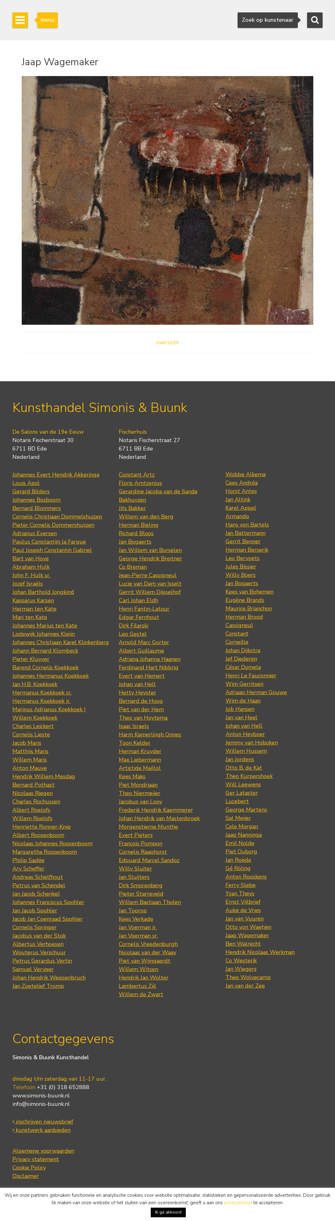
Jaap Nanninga (244, 835)
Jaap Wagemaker (247, 935)
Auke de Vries (243, 910)
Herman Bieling (139, 525)
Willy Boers (241, 575)
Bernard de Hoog (141, 701)
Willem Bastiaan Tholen (150, 902)
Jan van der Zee (245, 985)
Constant (237, 633)
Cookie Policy (29, 1167)
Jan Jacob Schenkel (36, 894)
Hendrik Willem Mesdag (43, 776)
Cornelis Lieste (31, 734)
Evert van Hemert (142, 676)
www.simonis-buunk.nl (41, 1095)
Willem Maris (29, 759)
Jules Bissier (241, 566)
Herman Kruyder (140, 751)
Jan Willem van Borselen (150, 550)
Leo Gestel (133, 634)
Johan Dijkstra (243, 650)
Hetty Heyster (137, 692)
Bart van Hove (30, 558)
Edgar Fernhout (139, 617)
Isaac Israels (134, 726)
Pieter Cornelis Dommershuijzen (53, 525)
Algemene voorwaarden (43, 1151)
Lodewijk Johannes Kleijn (43, 634)
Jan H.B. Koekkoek (34, 684)
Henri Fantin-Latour (144, 609)
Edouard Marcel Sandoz (149, 860)
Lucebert (237, 801)
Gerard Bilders (31, 491)
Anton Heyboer (245, 734)
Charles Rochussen (36, 801)
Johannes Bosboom (36, 500)
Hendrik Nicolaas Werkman (260, 952)
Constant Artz (136, 474)
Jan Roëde (238, 860)
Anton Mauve (29, 768)
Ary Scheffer (28, 868)
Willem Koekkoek (34, 717)
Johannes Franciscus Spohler (48, 902)
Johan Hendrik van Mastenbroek (159, 818)
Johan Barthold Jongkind (43, 592)
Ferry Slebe (241, 885)
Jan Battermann (246, 533)
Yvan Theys (240, 893)
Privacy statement (35, 1159)
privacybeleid (238, 1203)
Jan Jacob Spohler (34, 910)
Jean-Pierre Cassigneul (147, 575)
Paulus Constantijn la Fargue (49, 541)
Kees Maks (132, 776)
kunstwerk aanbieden (41, 1130)
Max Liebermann (140, 759)
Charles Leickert (33, 726)
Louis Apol (26, 483)
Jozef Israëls (27, 583)
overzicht (167, 342)
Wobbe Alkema (246, 474)
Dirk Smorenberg (141, 885)
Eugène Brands (245, 600)
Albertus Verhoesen (38, 944)
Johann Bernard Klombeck (45, 650)
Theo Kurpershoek (249, 776)
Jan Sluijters (134, 877)
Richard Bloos (136, 533)
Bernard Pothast (33, 785)
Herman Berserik (247, 550)
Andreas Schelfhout (37, 877)
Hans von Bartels (247, 524)
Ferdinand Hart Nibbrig (148, 667)
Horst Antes (241, 491)
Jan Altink (238, 499)
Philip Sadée (28, 860)
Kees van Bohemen (250, 591)
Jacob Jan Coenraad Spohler (47, 919)
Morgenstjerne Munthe (148, 826)
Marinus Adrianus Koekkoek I (49, 709)
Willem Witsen (138, 969)
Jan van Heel (241, 717)
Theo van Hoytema (143, 717)
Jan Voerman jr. (138, 927)
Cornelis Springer (34, 927)
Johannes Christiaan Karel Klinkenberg (60, 642)
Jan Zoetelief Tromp (38, 986)
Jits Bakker (132, 508)
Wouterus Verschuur (39, 952)
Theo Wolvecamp (248, 977)
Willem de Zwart (141, 994)
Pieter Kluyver (30, 659)
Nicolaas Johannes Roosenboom (52, 843)
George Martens (246, 809)
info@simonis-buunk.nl (41, 1104)
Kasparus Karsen (33, 600)
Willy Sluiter (135, 868)
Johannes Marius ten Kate (44, 625)
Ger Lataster (242, 793)
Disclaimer (25, 1176)
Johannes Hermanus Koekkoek (50, 676)
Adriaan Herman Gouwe (256, 692)
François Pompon (140, 843)
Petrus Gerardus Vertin (42, 961)
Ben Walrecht (243, 943)
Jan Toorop (133, 910)
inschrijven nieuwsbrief (42, 1121)
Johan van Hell (137, 684)
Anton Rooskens (246, 876)
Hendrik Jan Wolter (143, 977)
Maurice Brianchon (249, 608)
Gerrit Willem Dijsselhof (150, 592)
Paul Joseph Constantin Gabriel (52, 550)
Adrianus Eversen (34, 533)
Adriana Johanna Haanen (150, 659)
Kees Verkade (136, 919)
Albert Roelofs (31, 810)
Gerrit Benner (243, 541)
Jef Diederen (241, 659)
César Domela (243, 667)
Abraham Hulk (31, 567)
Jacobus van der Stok (39, 935)
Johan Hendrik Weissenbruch (49, 977)
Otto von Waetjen (248, 927)
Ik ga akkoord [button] (168, 1212)
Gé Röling (238, 868)
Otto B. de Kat (244, 767)
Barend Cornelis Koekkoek (45, 667)
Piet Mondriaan (138, 785)
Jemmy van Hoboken (252, 742)
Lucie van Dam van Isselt (150, 583)
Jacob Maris (26, 743)
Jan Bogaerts (135, 541)
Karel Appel (241, 508)
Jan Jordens (240, 759)
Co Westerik (241, 960)
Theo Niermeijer (139, 793)
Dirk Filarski (133, 625)
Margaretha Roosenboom (44, 852)
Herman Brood (244, 617)
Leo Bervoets (243, 558)
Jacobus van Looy (140, 801)
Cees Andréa (242, 482)
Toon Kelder (134, 743)
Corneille (237, 642)
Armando (237, 516)
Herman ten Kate (34, 609)
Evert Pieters (136, 835)
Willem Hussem (246, 751)
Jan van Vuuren (245, 918)
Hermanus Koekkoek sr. (42, 692)
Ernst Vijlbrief (243, 902)
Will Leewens (243, 784)
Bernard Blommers (36, 508)
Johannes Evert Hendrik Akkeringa (55, 474)
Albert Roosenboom (38, 835)
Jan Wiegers (241, 969)
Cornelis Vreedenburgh (148, 944)
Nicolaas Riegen (32, 793)
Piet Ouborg (241, 851)
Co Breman (133, 567)
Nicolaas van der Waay (147, 952)
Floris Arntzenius (140, 483)
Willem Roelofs (32, 818)
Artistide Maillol (140, 768)
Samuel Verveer (33, 969)
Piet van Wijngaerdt (144, 961)
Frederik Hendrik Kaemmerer (156, 810)
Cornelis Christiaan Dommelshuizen (57, 516)
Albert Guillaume (141, 650)
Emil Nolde (240, 843)
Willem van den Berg (146, 516)
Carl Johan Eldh (138, 600)
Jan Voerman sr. (138, 935)
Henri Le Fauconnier (251, 675)
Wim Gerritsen (244, 684)
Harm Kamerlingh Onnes (150, 734)
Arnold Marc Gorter (144, 642)
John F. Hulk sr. (31, 575)
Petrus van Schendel (38, 885)
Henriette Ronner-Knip (41, 826)
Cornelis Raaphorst (143, 852)
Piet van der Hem (141, 709)
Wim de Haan (243, 700)
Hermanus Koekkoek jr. (41, 701)
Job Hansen (240, 709)
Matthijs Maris (30, 751)
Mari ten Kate (29, 617)
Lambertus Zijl (137, 986)
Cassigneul (239, 625)
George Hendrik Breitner (150, 558)
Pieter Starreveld (141, 894)
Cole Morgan (242, 826)
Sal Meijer (238, 818)
